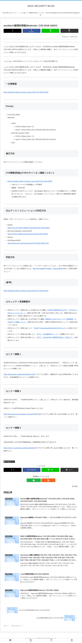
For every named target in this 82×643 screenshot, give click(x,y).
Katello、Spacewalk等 (55, 268)
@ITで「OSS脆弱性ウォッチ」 (48, 334)
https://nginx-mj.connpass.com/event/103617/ (20, 448)
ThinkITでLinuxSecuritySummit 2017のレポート (51, 328)
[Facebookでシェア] (32, 31)
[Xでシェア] (13, 31)
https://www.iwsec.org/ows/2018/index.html (19, 374)
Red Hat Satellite (39, 268)
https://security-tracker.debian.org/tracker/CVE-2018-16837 (29, 228)
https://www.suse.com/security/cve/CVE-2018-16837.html (28, 243)
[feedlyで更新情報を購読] (39, 480)
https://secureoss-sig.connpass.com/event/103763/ (22, 414)
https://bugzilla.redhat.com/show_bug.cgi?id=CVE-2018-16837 (26, 92)
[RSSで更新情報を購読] (43, 480)
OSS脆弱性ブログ (9, 461)
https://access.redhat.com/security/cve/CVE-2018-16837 (28, 234)
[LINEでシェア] (50, 31)
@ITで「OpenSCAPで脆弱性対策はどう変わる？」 (55, 337)
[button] (69, 31)
